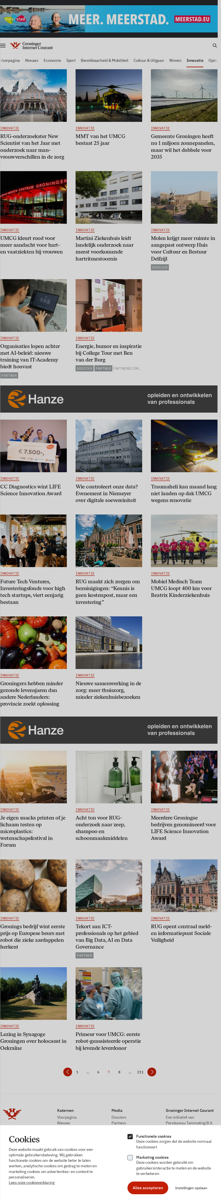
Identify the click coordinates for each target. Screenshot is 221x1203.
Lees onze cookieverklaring (32, 1182)
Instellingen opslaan (191, 1188)
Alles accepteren (148, 1187)
